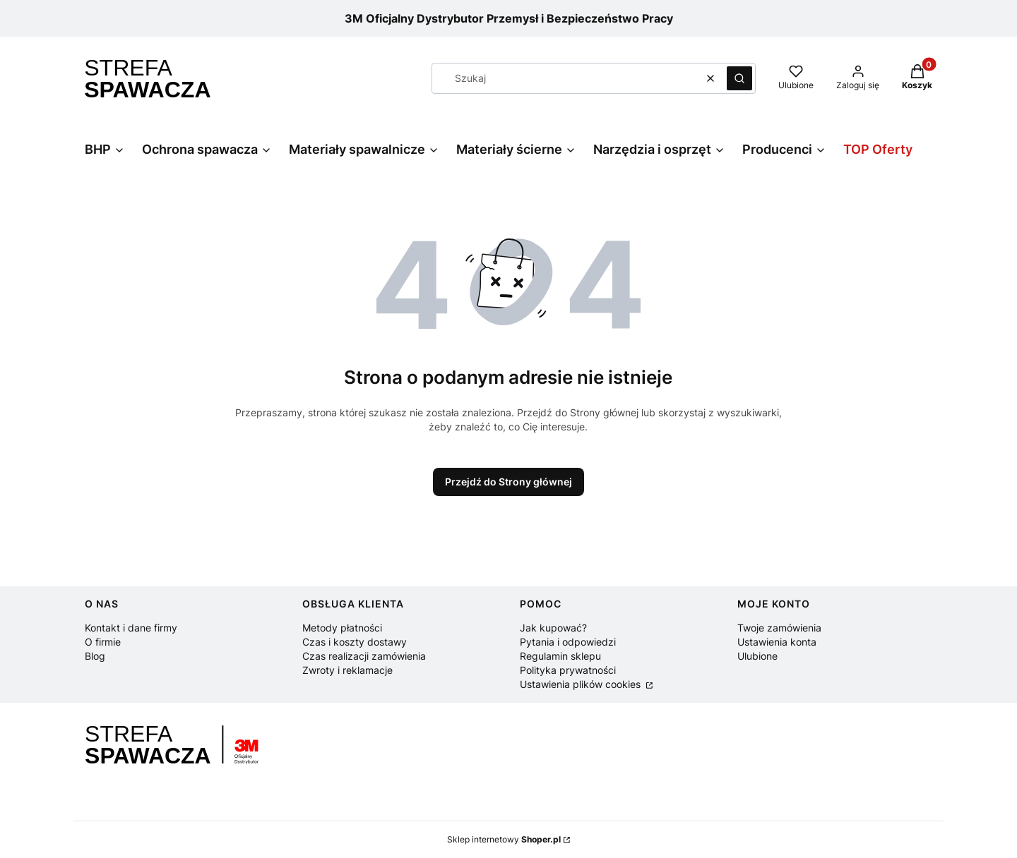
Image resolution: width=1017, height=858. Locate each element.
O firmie (103, 642)
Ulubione (757, 656)
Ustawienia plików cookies (581, 684)
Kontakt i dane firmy (131, 628)
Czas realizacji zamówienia (364, 656)
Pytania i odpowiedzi (568, 642)
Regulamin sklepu (560, 656)
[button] (739, 78)
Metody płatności (342, 628)
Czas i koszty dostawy (354, 642)
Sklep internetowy (504, 839)
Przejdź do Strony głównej (508, 482)
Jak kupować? (553, 628)
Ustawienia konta (776, 642)
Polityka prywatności (568, 670)
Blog (95, 656)
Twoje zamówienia (779, 628)
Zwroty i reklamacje (347, 670)
